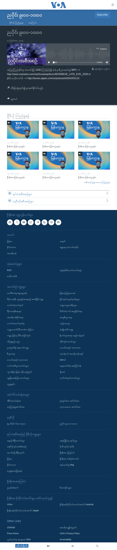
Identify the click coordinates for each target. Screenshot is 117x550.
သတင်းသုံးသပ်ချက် (15, 305)
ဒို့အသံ (62, 372)
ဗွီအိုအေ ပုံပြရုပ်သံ (67, 452)
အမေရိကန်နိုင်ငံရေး (15, 317)
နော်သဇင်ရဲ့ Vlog (67, 465)
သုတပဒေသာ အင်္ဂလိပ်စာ (70, 407)
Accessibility (65, 539)
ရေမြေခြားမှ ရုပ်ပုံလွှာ (68, 440)
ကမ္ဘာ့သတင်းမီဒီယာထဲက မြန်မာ (20, 329)
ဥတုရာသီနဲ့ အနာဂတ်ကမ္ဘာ (18, 347)
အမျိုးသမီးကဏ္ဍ (66, 329)
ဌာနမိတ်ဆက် (12, 487)
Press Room (13, 533)
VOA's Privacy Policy (70, 533)
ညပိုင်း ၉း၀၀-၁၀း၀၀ (68, 423)
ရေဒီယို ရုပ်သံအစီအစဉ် (17, 446)
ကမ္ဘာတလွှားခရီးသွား (68, 305)
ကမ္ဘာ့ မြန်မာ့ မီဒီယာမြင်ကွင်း (19, 335)
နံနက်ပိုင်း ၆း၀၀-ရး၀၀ (16, 423)
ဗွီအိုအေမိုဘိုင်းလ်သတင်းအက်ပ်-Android (76, 504)
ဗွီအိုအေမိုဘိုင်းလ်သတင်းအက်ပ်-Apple (23, 510)
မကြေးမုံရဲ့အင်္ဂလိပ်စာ (16, 407)
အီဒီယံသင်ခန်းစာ (14, 401)
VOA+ (10, 504)
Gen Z (63, 359)
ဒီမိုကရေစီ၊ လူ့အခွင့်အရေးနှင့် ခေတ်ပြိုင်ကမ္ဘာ (25, 299)
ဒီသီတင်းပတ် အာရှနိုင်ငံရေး (71, 311)
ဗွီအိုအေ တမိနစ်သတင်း (69, 458)
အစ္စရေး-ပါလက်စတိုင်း (69, 247)
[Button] (12, 99)
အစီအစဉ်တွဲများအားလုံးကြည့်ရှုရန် (97, 182)
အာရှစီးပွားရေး (66, 317)
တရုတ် (62, 241)
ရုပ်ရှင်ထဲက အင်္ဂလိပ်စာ (69, 401)
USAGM (11, 527)
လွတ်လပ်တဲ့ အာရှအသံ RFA (19, 539)
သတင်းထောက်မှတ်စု (16, 323)
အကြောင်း (32, 22)
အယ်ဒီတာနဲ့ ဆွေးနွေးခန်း (17, 293)
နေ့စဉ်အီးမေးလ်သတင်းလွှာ (71, 270)
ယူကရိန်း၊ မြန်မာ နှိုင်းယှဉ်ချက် (19, 372)
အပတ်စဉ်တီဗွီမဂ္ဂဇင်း (16, 452)
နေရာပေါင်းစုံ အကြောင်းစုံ (70, 366)
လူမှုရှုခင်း (11, 384)
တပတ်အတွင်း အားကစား (17, 359)
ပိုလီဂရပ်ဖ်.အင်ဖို (67, 446)
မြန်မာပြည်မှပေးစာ (68, 293)
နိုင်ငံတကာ (11, 247)
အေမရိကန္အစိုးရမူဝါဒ (68, 527)
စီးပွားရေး (11, 353)
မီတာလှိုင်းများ (65, 487)
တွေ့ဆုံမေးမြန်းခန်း (14, 471)
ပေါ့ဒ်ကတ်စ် (12, 276)
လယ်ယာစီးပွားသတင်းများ (18, 366)
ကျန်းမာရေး (65, 323)
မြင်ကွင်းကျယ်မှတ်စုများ (70, 299)
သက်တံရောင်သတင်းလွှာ (70, 378)
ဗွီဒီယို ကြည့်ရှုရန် (16, 22)
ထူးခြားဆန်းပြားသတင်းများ (18, 378)
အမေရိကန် (11, 253)
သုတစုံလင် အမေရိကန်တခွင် (71, 353)
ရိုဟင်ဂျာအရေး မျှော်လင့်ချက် (72, 335)
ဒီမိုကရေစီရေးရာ (14, 311)
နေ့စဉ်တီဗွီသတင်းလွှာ (16, 440)
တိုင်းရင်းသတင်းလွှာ (68, 341)
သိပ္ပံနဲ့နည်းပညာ (13, 341)
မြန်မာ (9, 241)
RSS (9, 270)
